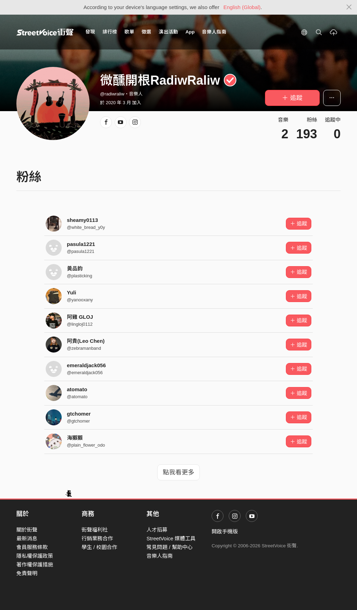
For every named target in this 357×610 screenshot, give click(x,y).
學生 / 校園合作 (99, 547)
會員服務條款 (32, 547)
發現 (90, 31)
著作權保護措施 (34, 564)
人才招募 (156, 530)
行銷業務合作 (97, 538)
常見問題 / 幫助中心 (169, 547)
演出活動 (168, 31)
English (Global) (242, 7)
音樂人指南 (214, 31)
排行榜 (109, 31)
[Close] (349, 7)
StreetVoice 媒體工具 (171, 538)
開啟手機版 (225, 531)
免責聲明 (26, 573)
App (190, 31)
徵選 (146, 31)
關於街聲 (26, 530)
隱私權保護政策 (34, 556)
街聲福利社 (95, 530)
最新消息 (26, 538)
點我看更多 (178, 472)
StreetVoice (45, 32)
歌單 (129, 31)
